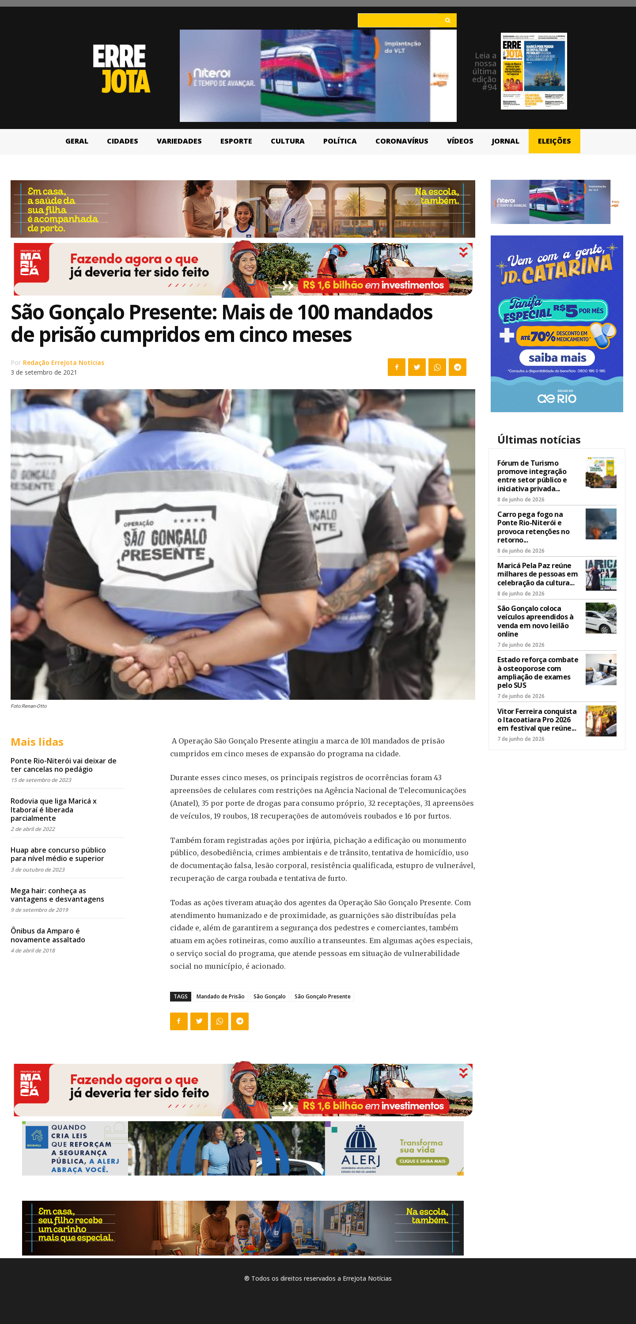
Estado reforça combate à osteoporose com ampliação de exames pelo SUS (537, 672)
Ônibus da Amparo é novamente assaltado (48, 935)
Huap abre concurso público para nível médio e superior (58, 854)
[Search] (448, 20)
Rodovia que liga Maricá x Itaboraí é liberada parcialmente (54, 809)
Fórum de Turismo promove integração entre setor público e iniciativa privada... (532, 475)
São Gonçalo (270, 996)
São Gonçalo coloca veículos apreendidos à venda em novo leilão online (535, 621)
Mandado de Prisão (221, 996)
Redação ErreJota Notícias (63, 362)
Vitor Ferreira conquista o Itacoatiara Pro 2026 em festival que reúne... (536, 719)
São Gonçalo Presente (323, 996)
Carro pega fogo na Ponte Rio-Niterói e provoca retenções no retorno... (533, 527)
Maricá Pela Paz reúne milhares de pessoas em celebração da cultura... (537, 574)
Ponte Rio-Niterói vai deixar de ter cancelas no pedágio (64, 765)
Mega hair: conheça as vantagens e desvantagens (57, 895)
